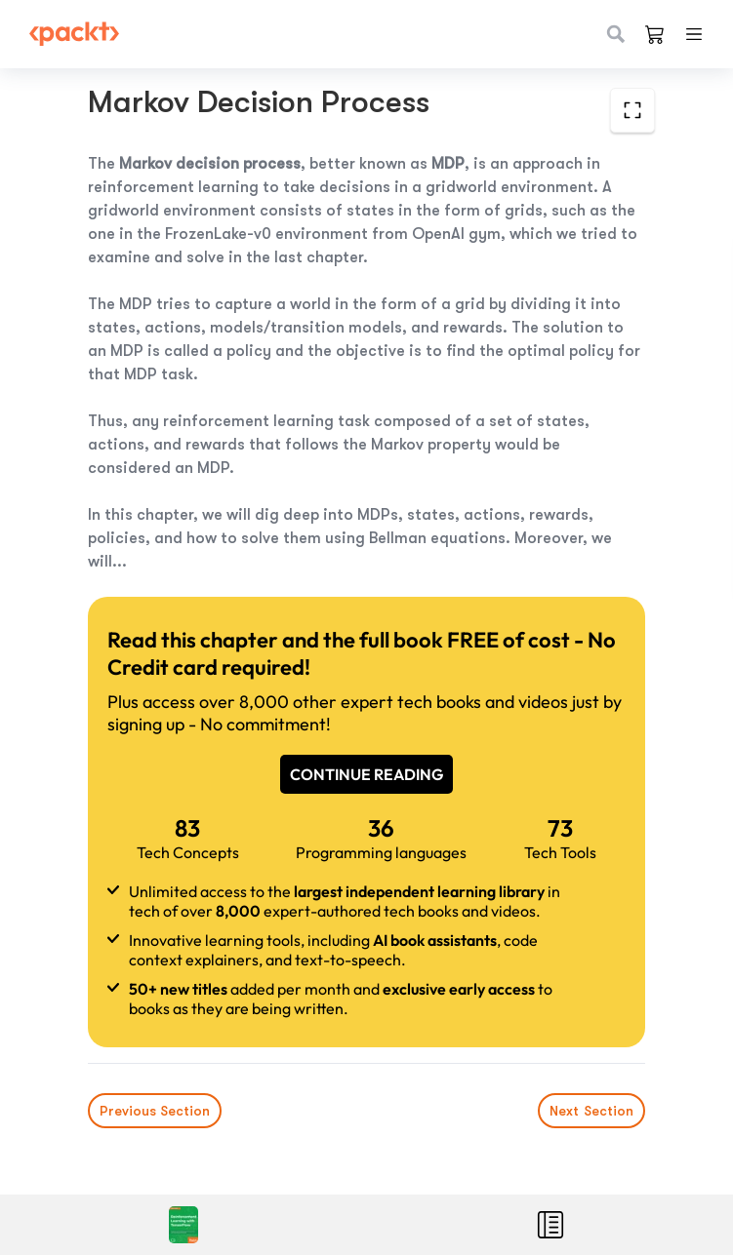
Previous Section (155, 1110)
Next (591, 1110)
